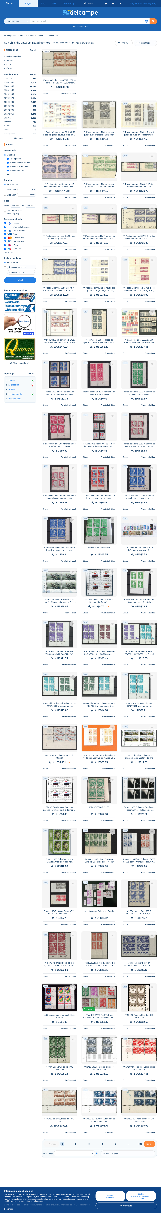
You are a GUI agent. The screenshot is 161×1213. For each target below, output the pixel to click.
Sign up (9, 3)
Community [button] (62, 3)
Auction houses (15, 170)
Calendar (50, 1185)
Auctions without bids (18, 166)
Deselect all (8, 252)
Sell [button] (50, 3)
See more (18, 137)
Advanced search (80, 26)
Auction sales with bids (18, 162)
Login (28, 3)
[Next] (149, 1143)
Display (123, 42)
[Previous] (51, 1143)
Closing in (10, 194)
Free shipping (11, 212)
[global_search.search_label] (90, 20)
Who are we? (10, 1182)
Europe (8, 63)
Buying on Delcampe (97, 1185)
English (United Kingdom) (146, 3)
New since (10, 189)
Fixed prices (14, 158)
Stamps (8, 59)
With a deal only (13, 210)
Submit (20, 279)
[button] (147, 20)
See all (33, 49)
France (8, 67)
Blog (49, 1182)
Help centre (93, 1182)
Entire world (11, 261)
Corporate (10, 1185)
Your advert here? (19, 362)
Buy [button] (42, 3)
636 (140, 1143)
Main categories (12, 55)
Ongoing (9, 154)
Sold (7, 174)
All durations (11, 184)
